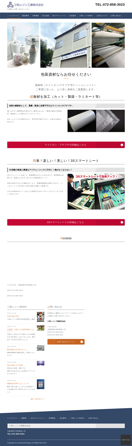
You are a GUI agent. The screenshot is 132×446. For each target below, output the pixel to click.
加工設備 (45, 15)
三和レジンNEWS (86, 15)
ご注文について (102, 15)
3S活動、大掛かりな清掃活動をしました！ (20, 330)
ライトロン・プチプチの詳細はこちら (66, 144)
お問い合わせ (116, 15)
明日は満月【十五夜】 (15, 365)
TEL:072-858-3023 (16, 434)
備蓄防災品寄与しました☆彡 (18, 383)
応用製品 (52, 418)
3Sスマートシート (59, 15)
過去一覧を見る (36, 399)
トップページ (14, 15)
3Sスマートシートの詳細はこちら (65, 222)
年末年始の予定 (13, 316)
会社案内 (72, 15)
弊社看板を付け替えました (17, 349)
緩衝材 (23, 418)
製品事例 (25, 15)
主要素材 (35, 15)
